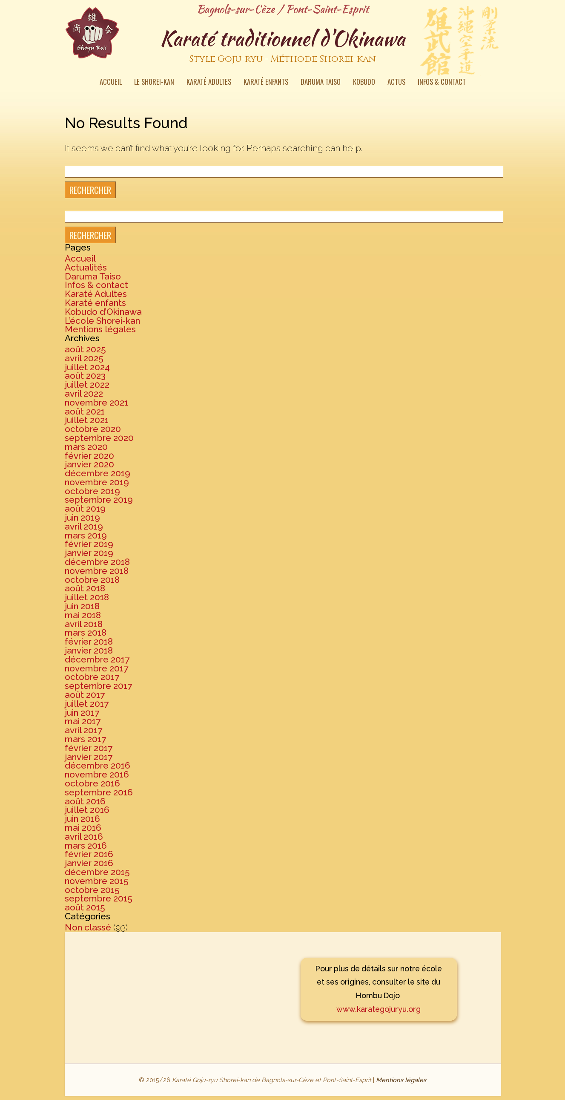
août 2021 (85, 411)
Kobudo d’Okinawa (103, 311)
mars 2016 (86, 845)
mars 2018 (85, 632)
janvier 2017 (88, 757)
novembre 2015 (97, 880)
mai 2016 (83, 827)
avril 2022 (84, 393)
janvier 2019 (89, 552)
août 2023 (85, 375)
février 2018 (89, 641)
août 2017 (85, 694)
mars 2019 (86, 535)
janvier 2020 (89, 464)
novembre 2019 (97, 482)
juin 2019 (82, 517)
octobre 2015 (92, 889)
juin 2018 (82, 606)
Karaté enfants (266, 82)
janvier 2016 (89, 863)
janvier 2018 (89, 650)
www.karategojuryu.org (378, 1009)
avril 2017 (83, 730)
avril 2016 (84, 836)
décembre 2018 (97, 561)
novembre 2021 (96, 402)
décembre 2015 (97, 872)
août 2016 (85, 801)
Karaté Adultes (208, 82)
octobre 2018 (92, 579)
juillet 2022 (87, 384)
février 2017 (88, 748)
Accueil (111, 82)
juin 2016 (82, 818)
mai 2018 (83, 615)
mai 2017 (82, 721)
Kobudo (364, 82)
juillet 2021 (87, 420)
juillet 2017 (87, 703)
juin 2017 (82, 712)
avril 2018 (84, 624)
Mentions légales (100, 329)
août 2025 (85, 349)
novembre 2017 (96, 668)
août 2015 (85, 907)
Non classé (88, 927)
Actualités (86, 267)
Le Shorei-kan (154, 82)
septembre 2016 (99, 792)
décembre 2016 (97, 765)
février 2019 (89, 543)
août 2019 (85, 508)
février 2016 (89, 854)
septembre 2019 (99, 499)
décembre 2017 (97, 659)
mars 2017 (85, 739)
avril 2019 (84, 526)
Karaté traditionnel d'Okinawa (283, 46)
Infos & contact (442, 82)
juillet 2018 (87, 597)
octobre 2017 (92, 676)
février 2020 (89, 455)
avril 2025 (84, 358)
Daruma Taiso (321, 82)
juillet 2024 (87, 367)
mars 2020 (86, 446)
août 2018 (85, 588)
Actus (396, 82)
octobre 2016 (92, 783)
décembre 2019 (97, 473)
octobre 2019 (92, 491)
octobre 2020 (93, 428)
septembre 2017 (98, 685)
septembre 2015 (98, 898)
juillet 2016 (87, 809)
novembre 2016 (97, 774)
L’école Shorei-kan (102, 320)
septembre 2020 (99, 437)
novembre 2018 (97, 570)
